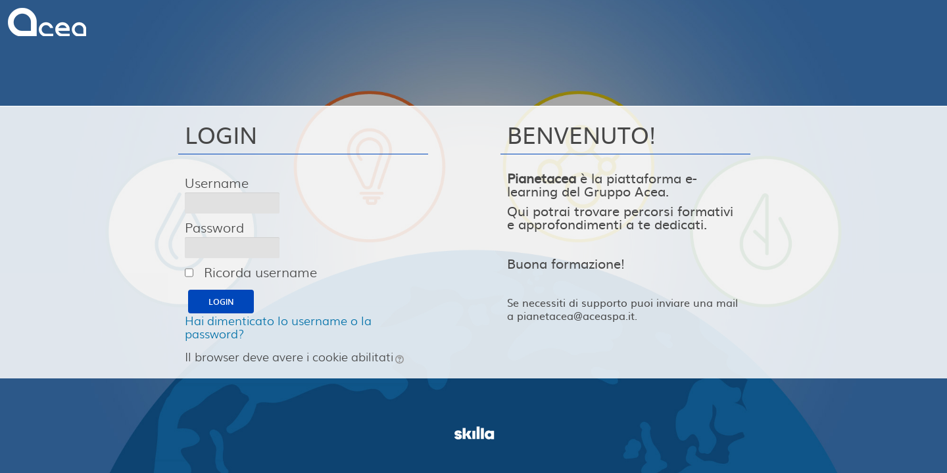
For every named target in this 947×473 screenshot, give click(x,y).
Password (214, 227)
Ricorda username (260, 271)
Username (217, 182)
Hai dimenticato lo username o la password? (278, 326)
